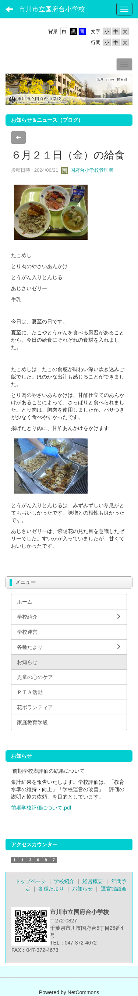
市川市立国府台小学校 (52, 9)
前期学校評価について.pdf (41, 808)
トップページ (30, 881)
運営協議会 (114, 889)
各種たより (51, 889)
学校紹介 (64, 881)
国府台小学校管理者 (87, 170)
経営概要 (92, 881)
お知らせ (82, 889)
